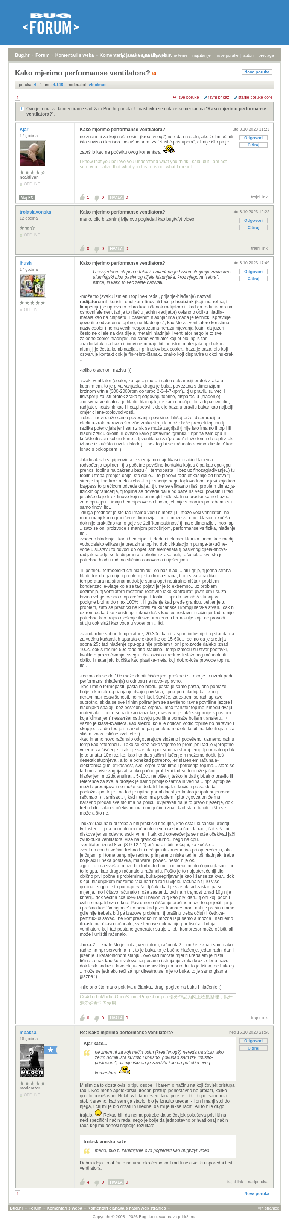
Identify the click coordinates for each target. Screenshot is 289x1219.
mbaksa (29, 1032)
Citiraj (253, 145)
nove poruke (227, 55)
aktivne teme (175, 55)
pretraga (266, 55)
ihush (26, 263)
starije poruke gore (255, 97)
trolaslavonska (36, 212)
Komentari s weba (74, 55)
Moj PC (27, 197)
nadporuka (258, 1181)
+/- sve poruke (186, 97)
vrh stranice (268, 1208)
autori (248, 55)
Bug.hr (22, 55)
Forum (42, 55)
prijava (128, 55)
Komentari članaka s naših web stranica (127, 1208)
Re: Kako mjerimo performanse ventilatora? (126, 1032)
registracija (149, 55)
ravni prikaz (218, 97)
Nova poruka (256, 72)
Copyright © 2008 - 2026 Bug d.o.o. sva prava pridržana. (144, 1216)
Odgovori (253, 138)
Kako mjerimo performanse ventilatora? (122, 129)
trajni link (259, 197)
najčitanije (201, 55)
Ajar (25, 129)
